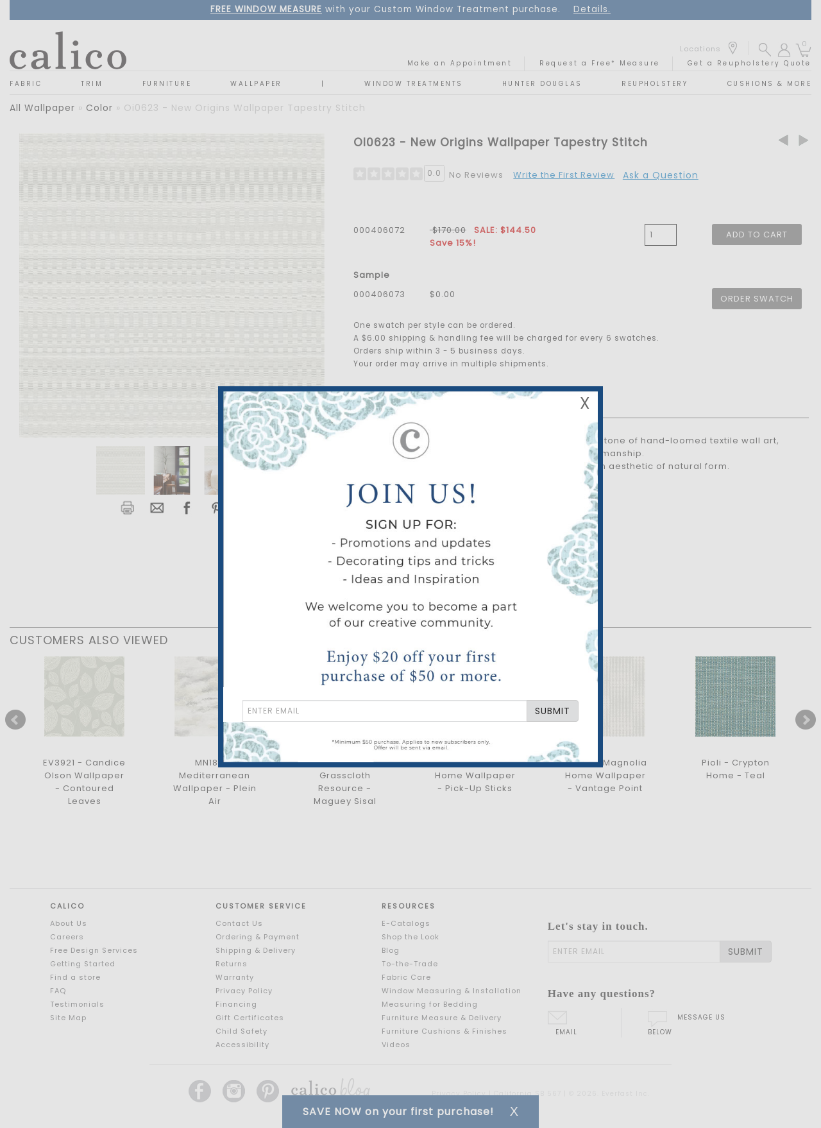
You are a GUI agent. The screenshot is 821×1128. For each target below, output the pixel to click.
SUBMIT (552, 711)
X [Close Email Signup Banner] (585, 403)
